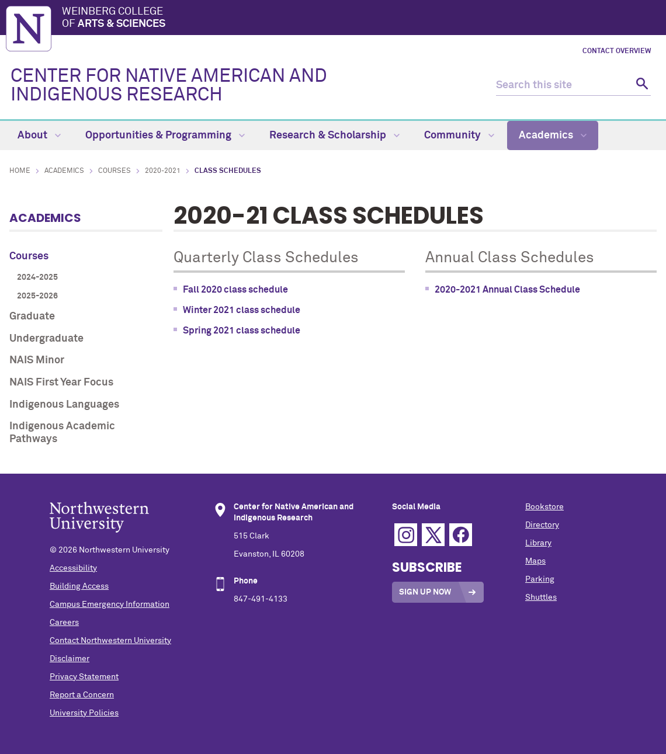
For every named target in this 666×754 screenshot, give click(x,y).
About (39, 135)
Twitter (433, 534)
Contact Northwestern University (110, 641)
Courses (114, 171)
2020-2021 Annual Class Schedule (507, 289)
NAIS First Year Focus (61, 382)
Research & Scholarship (334, 135)
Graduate (32, 316)
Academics (553, 135)
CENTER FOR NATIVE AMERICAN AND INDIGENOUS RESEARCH (169, 86)
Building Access (79, 586)
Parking (539, 579)
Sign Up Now (425, 592)
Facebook (460, 534)
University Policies (84, 713)
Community (459, 135)
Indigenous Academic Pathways (62, 432)
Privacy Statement (84, 677)
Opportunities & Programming (165, 135)
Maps (535, 561)
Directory (542, 525)
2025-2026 (37, 296)
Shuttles (541, 597)
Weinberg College (361, 18)
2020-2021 (163, 171)
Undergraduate (46, 338)
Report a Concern (82, 695)
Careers (64, 623)
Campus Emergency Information (109, 604)
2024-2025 (37, 277)
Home (19, 171)
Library (538, 543)
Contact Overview (616, 51)
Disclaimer (69, 659)
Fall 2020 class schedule (235, 289)
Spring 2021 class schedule (241, 330)
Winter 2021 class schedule (241, 310)
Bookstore (544, 507)
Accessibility (73, 568)
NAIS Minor (36, 360)
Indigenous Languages (64, 404)
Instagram (405, 534)
